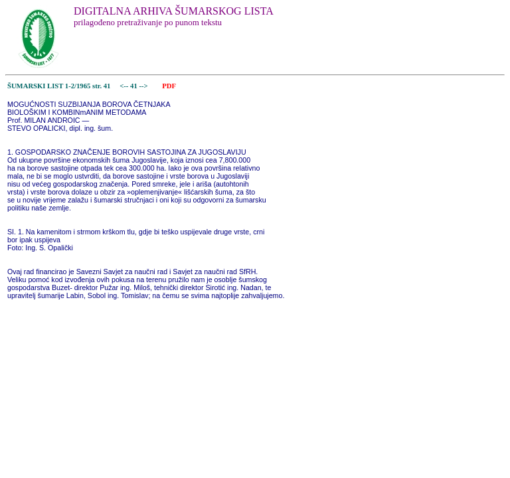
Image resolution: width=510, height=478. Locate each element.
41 (134, 86)
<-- (124, 86)
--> (144, 86)
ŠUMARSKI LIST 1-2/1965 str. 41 (58, 86)
